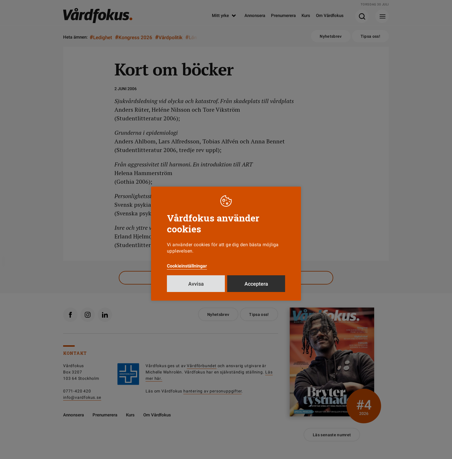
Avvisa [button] (196, 284)
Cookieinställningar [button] (187, 266)
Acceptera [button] (256, 284)
